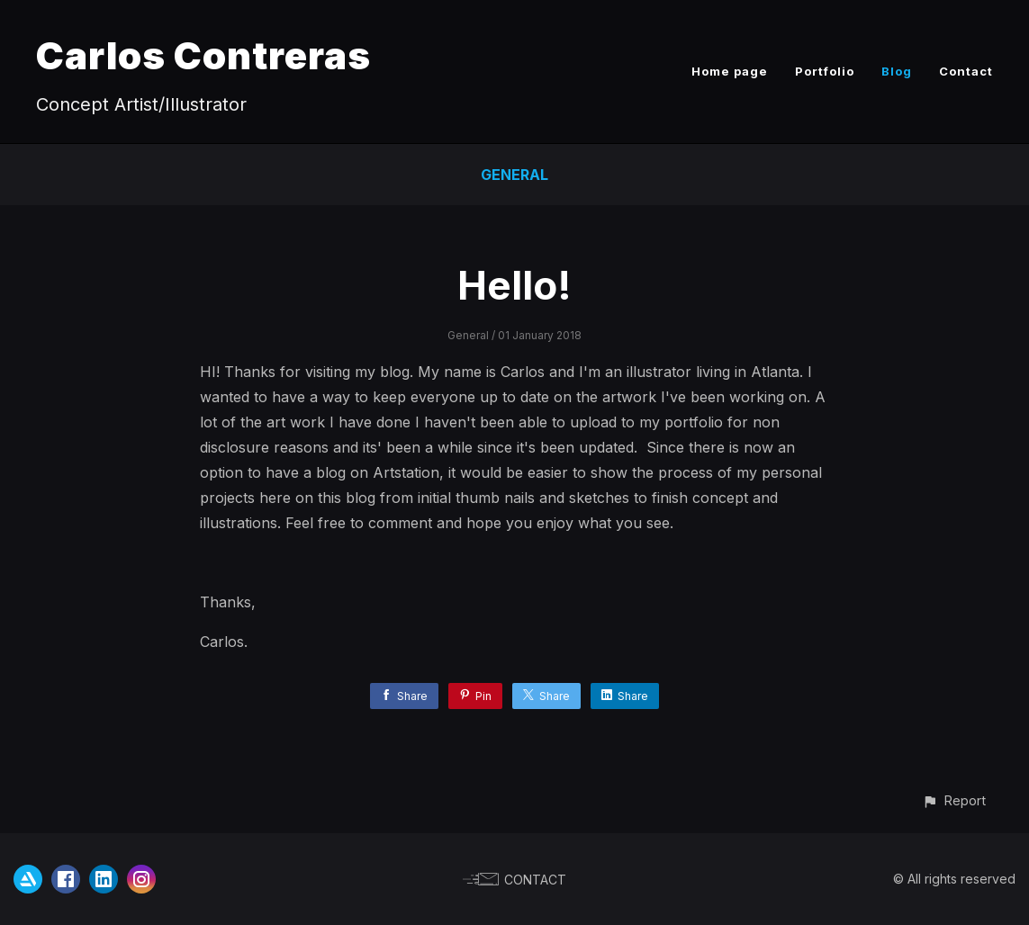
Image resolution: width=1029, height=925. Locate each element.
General (514, 175)
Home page (729, 71)
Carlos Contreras (203, 55)
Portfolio (824, 71)
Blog (896, 71)
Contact (966, 71)
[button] (954, 800)
